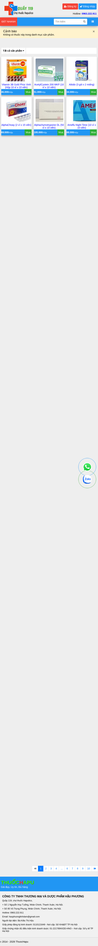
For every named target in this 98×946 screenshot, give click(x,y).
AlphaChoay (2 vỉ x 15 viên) (16, 125)
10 (88, 868)
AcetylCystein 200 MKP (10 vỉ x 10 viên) (49, 86)
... (62, 868)
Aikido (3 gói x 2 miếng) (82, 85)
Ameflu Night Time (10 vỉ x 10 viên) (81, 126)
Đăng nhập (87, 6)
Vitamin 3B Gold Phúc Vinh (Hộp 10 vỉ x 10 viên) (16, 86)
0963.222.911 (89, 13)
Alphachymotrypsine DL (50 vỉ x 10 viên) (49, 126)
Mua (28, 92)
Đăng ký (70, 6)
